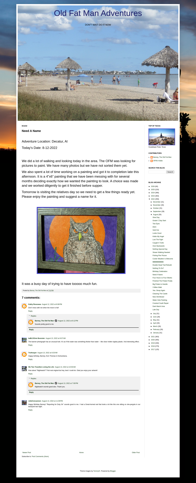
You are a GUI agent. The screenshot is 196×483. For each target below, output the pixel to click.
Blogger (113, 471)
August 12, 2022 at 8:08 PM (52, 304)
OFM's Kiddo (158, 161)
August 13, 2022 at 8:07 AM (55, 338)
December (157, 202)
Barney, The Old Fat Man (44, 321)
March (155, 326)
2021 (153, 337)
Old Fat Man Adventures (98, 13)
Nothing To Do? (158, 268)
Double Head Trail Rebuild (162, 265)
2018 (153, 346)
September (157, 211)
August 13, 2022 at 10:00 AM (65, 367)
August (156, 215)
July (154, 314)
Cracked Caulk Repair (161, 303)
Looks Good (157, 233)
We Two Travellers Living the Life (41, 367)
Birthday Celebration (160, 271)
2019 (153, 343)
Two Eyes (156, 224)
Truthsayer (32, 353)
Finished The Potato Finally (162, 281)
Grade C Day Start (159, 221)
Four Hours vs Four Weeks (162, 278)
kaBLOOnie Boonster (36, 338)
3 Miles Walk (157, 287)
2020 (153, 340)
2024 (153, 193)
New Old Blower (158, 297)
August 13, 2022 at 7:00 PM (68, 383)
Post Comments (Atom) (40, 456)
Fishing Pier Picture (160, 255)
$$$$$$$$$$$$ (158, 262)
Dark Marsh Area (159, 306)
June (155, 317)
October (156, 208)
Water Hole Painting (160, 300)
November (157, 205)
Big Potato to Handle (160, 284)
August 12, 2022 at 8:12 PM (68, 321)
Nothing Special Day (160, 249)
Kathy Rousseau (34, 304)
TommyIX (96, 471)
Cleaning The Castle (160, 294)
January (156, 333)
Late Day (156, 310)
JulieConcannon (34, 401)
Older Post (136, 452)
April (155, 323)
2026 (153, 186)
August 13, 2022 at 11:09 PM (52, 401)
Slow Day (156, 217)
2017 (153, 349)
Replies (33, 316)
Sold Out (156, 230)
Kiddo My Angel (158, 236)
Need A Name (158, 275)
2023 (153, 196)
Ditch (154, 227)
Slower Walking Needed (161, 252)
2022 (153, 199)
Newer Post (26, 452)
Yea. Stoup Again (159, 290)
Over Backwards (159, 246)
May (155, 320)
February (156, 329)
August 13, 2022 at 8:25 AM (47, 353)
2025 (153, 190)
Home (81, 452)
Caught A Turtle (158, 243)
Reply (30, 311)
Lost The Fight (158, 240)
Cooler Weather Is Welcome (163, 259)
